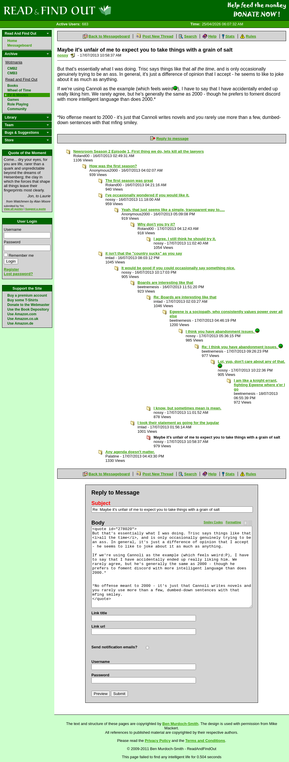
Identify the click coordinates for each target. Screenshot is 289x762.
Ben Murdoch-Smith (180, 723)
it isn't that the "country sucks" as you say (143, 253)
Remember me (21, 255)
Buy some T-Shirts (22, 300)
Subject (100, 503)
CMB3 (12, 73)
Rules (251, 36)
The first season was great (129, 180)
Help (212, 36)
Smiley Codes (213, 522)
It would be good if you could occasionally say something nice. (178, 268)
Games (13, 100)
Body (98, 523)
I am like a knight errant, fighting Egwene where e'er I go (259, 384)
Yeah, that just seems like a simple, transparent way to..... (173, 209)
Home (12, 41)
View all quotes (13, 208)
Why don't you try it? (156, 224)
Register (11, 269)
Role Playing (17, 104)
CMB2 (12, 68)
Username (12, 229)
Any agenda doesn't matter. (130, 452)
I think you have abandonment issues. (223, 331)
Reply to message (172, 138)
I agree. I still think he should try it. (185, 239)
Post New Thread (157, 36)
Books (12, 86)
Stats (230, 36)
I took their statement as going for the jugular (178, 422)
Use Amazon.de (20, 323)
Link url (98, 626)
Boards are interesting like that (165, 282)
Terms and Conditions (205, 740)
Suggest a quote (35, 208)
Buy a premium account (27, 295)
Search (190, 36)
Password (12, 242)
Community (17, 109)
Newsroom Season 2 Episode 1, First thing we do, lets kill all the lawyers (138, 151)
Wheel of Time (19, 90)
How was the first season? (113, 166)
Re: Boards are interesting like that (185, 297)
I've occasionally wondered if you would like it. (147, 195)
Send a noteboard (73, 55)
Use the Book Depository (28, 309)
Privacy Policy (157, 740)
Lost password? (18, 274)
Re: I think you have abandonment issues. (242, 347)
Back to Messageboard (109, 36)
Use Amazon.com (21, 314)
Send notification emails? (114, 647)
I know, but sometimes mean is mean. (187, 408)
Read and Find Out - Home (87, 10)
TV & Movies (17, 95)
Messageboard (19, 45)
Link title (99, 613)
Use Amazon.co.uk (22, 319)
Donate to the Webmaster (28, 305)
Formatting (233, 522)
